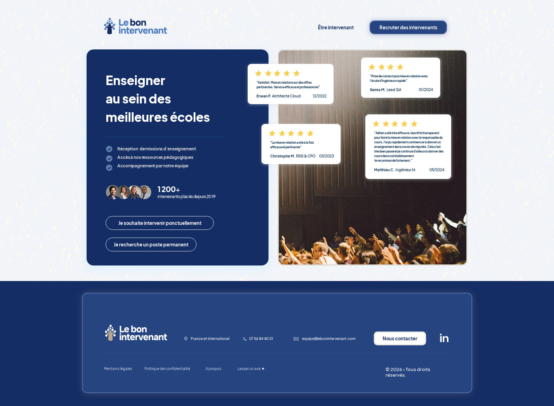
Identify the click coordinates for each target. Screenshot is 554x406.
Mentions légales (118, 368)
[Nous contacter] (400, 338)
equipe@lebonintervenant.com (328, 338)
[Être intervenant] (335, 27)
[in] (444, 338)
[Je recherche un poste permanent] (151, 244)
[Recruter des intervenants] (408, 27)
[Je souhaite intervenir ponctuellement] (160, 223)
